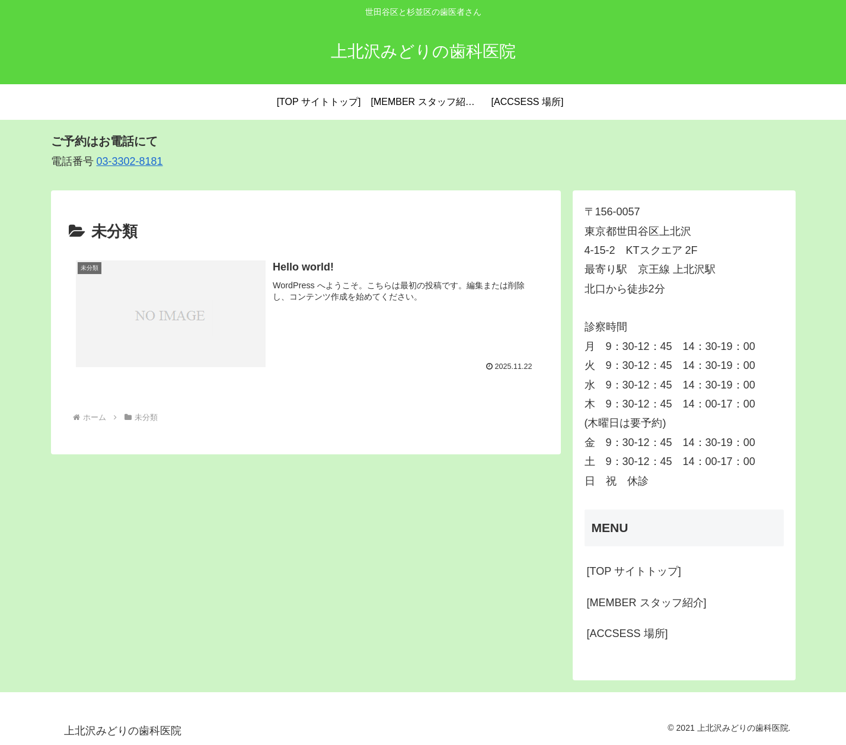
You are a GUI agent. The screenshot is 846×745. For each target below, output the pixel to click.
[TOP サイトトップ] (634, 571)
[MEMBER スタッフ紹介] (647, 603)
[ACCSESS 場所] (627, 633)
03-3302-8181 (130, 161)
